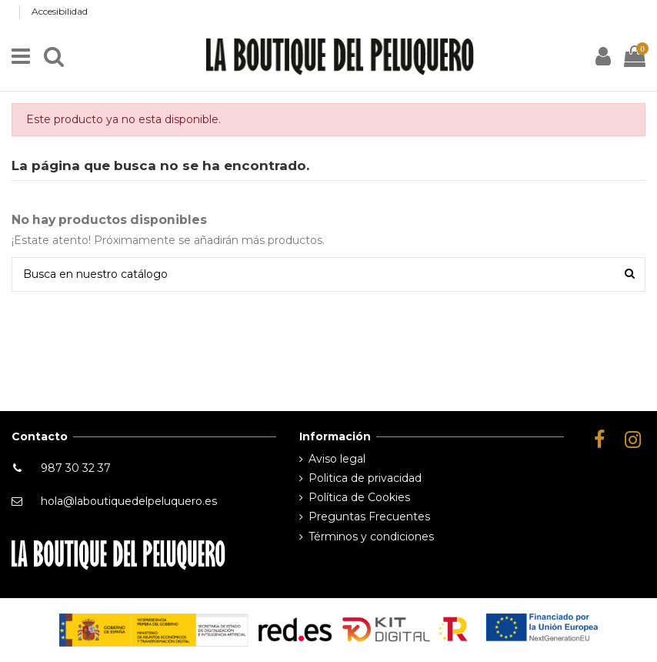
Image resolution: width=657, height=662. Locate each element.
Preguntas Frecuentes (369, 516)
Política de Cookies (359, 497)
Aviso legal (336, 459)
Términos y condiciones (371, 536)
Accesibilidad (60, 11)
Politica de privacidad (365, 478)
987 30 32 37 (76, 468)
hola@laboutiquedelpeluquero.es (129, 501)
